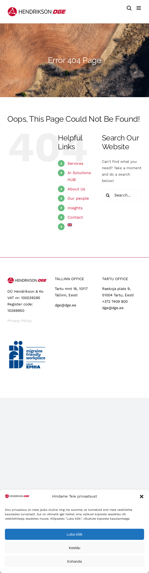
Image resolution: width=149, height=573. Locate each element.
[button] (141, 496)
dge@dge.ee (65, 305)
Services (75, 163)
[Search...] (122, 195)
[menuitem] (81, 224)
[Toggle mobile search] (129, 8)
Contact (75, 217)
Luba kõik (74, 534)
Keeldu (74, 548)
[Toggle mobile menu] (139, 8)
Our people (78, 198)
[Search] (108, 195)
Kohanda (74, 561)
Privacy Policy (19, 320)
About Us (76, 189)
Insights (75, 208)
